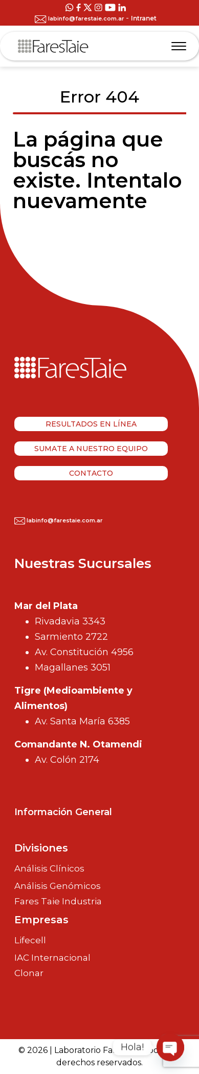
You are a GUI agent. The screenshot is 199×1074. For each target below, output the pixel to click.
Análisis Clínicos (49, 868)
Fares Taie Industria (58, 901)
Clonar (28, 973)
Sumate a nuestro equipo (91, 448)
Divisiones (41, 848)
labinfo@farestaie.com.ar (80, 18)
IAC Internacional (52, 958)
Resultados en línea (91, 424)
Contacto (91, 473)
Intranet (144, 18)
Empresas (41, 920)
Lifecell (30, 940)
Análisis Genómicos (57, 886)
